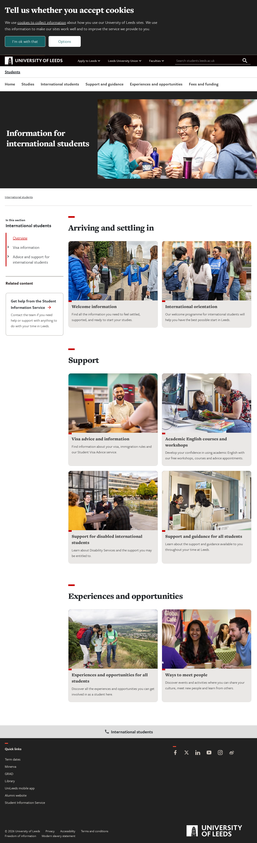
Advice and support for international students (31, 259)
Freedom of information (20, 836)
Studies (27, 84)
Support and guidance (104, 84)
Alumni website (16, 795)
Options (64, 41)
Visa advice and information (100, 439)
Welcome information (94, 307)
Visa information (25, 247)
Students (12, 72)
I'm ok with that (25, 41)
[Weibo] (231, 753)
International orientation (191, 307)
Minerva (10, 766)
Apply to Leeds (89, 60)
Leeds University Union (125, 60)
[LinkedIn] (198, 753)
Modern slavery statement (58, 836)
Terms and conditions (94, 831)
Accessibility (67, 831)
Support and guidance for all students (203, 536)
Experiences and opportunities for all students (110, 678)
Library (10, 780)
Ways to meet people (186, 675)
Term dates (12, 759)
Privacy (50, 831)
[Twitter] (186, 753)
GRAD (9, 773)
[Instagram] (220, 753)
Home (10, 84)
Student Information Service (25, 802)
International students (60, 84)
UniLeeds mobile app (20, 788)
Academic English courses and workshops (196, 442)
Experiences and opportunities (156, 84)
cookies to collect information (41, 22)
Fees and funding (203, 84)
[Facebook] (175, 753)
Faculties (156, 60)
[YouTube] (209, 753)
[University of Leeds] (219, 831)
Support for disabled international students (107, 540)
